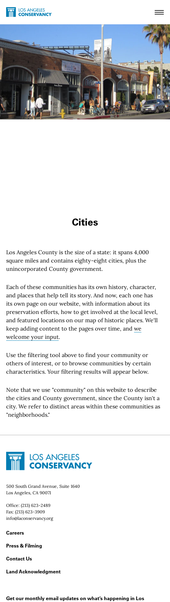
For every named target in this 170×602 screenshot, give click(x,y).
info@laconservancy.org (29, 518)
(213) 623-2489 (35, 505)
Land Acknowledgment (33, 571)
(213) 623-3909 (30, 512)
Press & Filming (24, 546)
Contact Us (19, 559)
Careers (15, 533)
